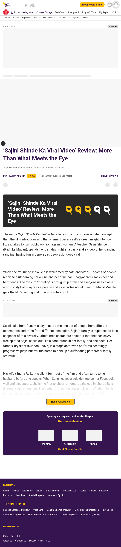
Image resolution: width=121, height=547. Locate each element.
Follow (31, 176)
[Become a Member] (92, 4)
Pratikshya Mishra (14, 176)
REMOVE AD (113, 26)
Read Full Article (60, 401)
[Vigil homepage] (30, 6)
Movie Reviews (109, 176)
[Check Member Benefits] (70, 449)
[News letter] (109, 5)
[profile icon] (116, 5)
